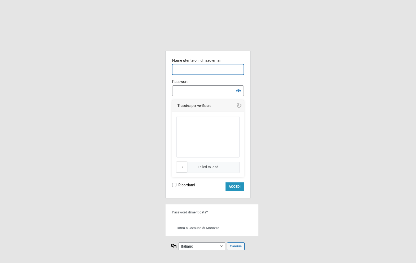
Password (180, 82)
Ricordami (186, 185)
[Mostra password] (238, 90)
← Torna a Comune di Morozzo (195, 228)
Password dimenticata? (190, 212)
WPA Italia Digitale (208, 32)
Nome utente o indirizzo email (196, 60)
